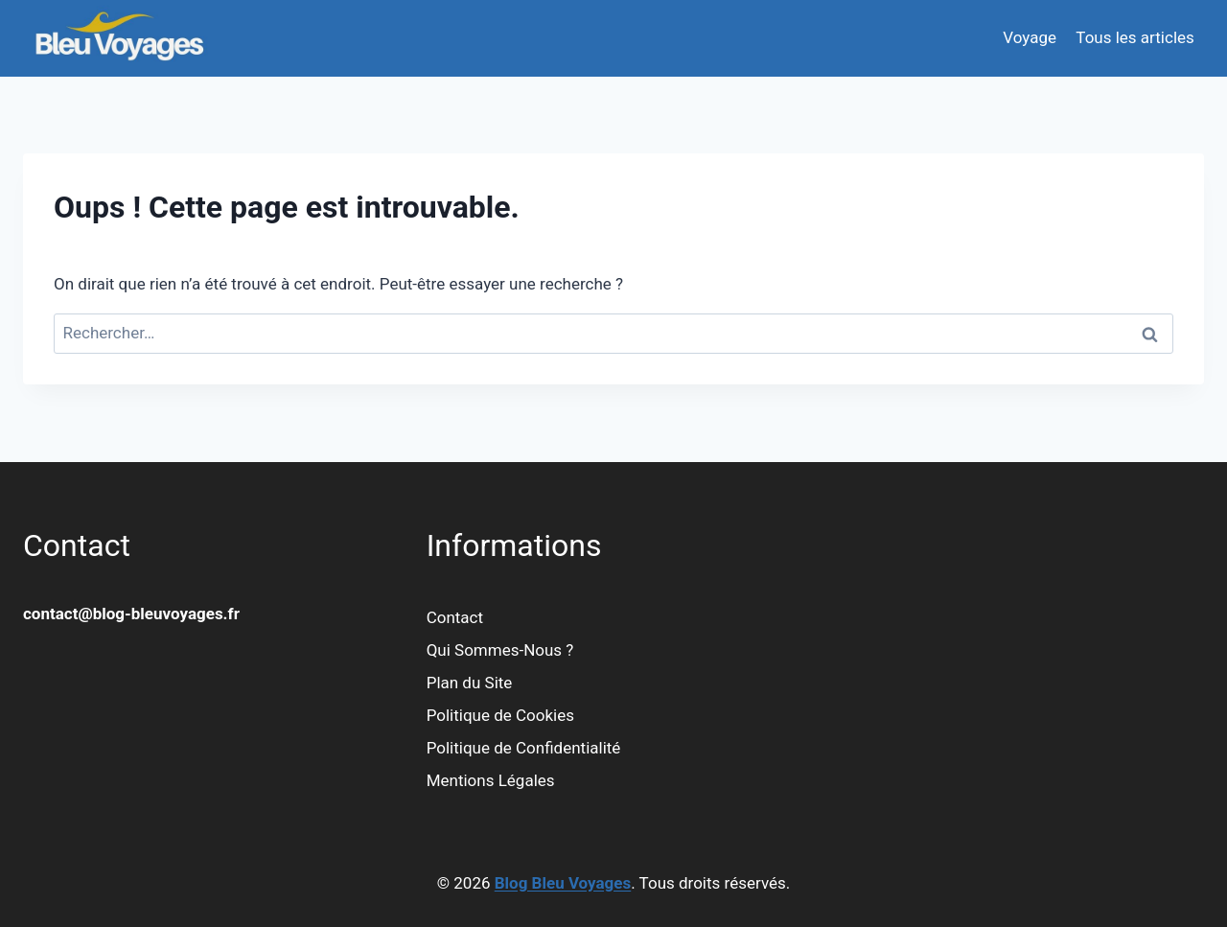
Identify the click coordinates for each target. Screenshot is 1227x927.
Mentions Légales (491, 780)
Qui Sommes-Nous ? (500, 650)
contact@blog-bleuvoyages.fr (131, 613)
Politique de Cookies (500, 715)
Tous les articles (1134, 37)
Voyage (1029, 37)
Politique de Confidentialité (524, 747)
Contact (455, 617)
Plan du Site (470, 682)
